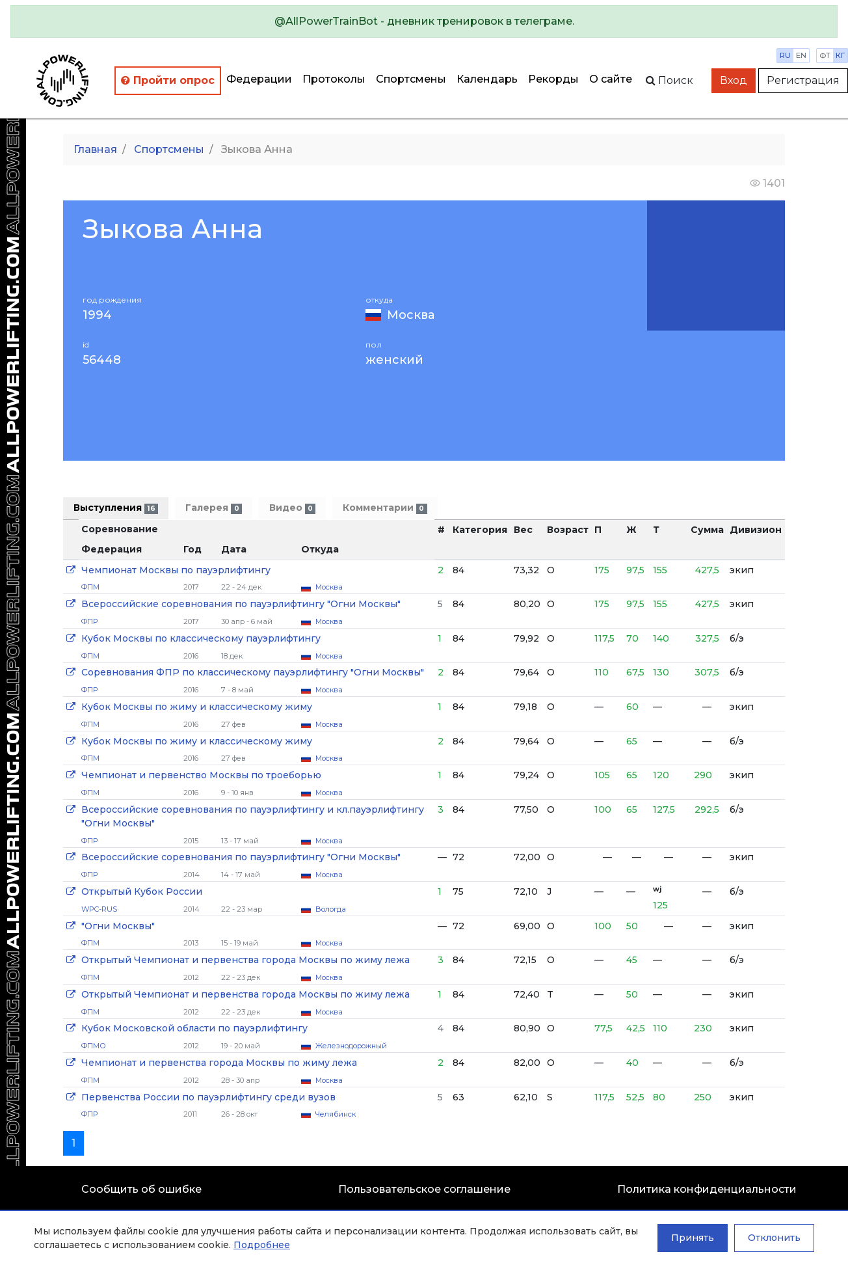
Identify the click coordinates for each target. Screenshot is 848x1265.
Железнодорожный (351, 1045)
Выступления (115, 508)
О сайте (610, 79)
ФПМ (90, 587)
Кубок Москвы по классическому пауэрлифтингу (201, 638)
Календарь (487, 79)
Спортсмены (411, 79)
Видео (292, 508)
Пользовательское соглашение (424, 1189)
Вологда (330, 909)
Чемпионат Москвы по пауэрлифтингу (176, 570)
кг (840, 55)
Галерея (213, 508)
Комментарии (385, 508)
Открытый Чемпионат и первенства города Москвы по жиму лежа (245, 960)
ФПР (89, 621)
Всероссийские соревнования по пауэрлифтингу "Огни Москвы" (241, 604)
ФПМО (93, 1045)
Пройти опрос (168, 80)
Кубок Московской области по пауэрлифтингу (194, 1028)
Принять (692, 1238)
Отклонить (774, 1238)
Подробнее (261, 1245)
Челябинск (335, 1114)
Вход (733, 80)
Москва (410, 315)
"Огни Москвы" (118, 926)
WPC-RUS (99, 909)
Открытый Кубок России (141, 891)
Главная (95, 149)
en (801, 55)
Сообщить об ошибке (141, 1189)
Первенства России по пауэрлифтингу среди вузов (208, 1097)
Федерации (259, 79)
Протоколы (333, 79)
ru (785, 55)
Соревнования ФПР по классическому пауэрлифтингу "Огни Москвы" (252, 672)
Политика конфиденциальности (707, 1189)
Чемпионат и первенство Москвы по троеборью (201, 775)
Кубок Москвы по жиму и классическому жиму (196, 707)
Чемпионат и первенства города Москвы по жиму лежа (219, 1062)
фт (824, 55)
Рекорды (553, 79)
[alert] (424, 21)
